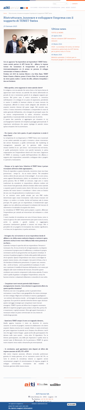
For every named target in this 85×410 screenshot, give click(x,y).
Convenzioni (55, 7)
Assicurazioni (44, 7)
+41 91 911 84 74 (46, 399)
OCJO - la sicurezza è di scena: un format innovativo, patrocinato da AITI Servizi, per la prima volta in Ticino (65, 49)
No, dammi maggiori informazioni (20, 408)
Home (5, 13)
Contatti (75, 4)
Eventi (73, 7)
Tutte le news (57, 33)
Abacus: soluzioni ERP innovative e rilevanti (63, 40)
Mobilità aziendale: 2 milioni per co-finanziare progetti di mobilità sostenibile (66, 58)
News (68, 7)
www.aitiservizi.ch (27, 403)
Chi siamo (34, 7)
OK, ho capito (71, 404)
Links (63, 7)
